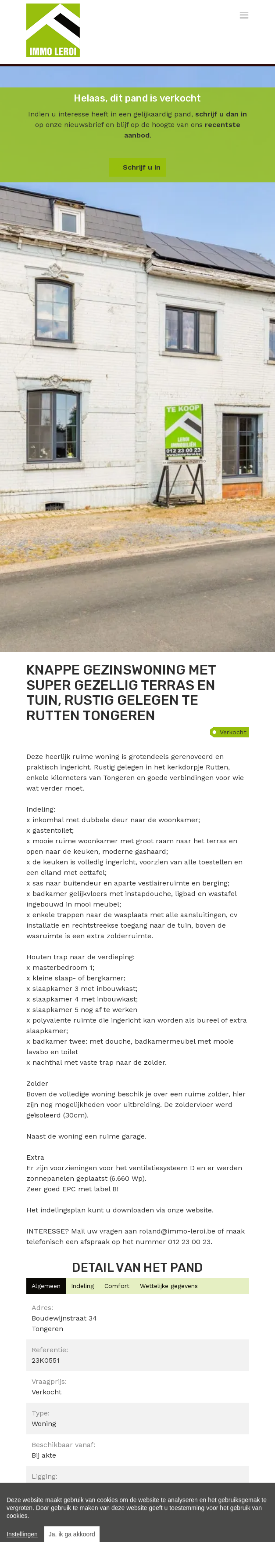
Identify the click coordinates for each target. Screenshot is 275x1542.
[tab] (46, 1286)
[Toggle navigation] (244, 15)
